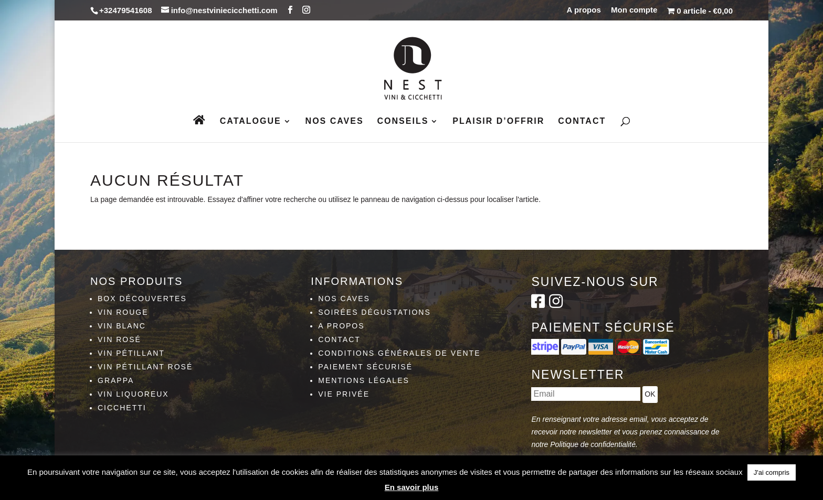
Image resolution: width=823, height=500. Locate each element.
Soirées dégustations (374, 312)
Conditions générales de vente (399, 353)
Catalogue (250, 121)
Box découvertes (142, 298)
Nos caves (334, 121)
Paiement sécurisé (365, 367)
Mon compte (634, 10)
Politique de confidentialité (593, 444)
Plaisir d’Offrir (498, 121)
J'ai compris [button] (771, 472)
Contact (582, 121)
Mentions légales (363, 380)
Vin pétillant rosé (145, 367)
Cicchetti (122, 407)
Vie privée (344, 394)
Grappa (116, 380)
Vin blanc (122, 326)
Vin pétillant (131, 353)
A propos (584, 10)
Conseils (403, 121)
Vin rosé (119, 339)
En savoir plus (412, 487)
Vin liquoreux (133, 394)
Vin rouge (123, 312)
